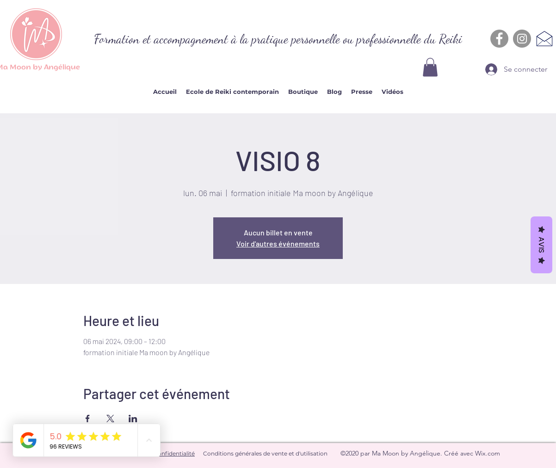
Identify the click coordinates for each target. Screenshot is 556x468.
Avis (541, 245)
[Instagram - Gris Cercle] (522, 39)
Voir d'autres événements (278, 243)
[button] (430, 67)
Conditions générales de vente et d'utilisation (265, 453)
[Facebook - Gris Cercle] (499, 39)
